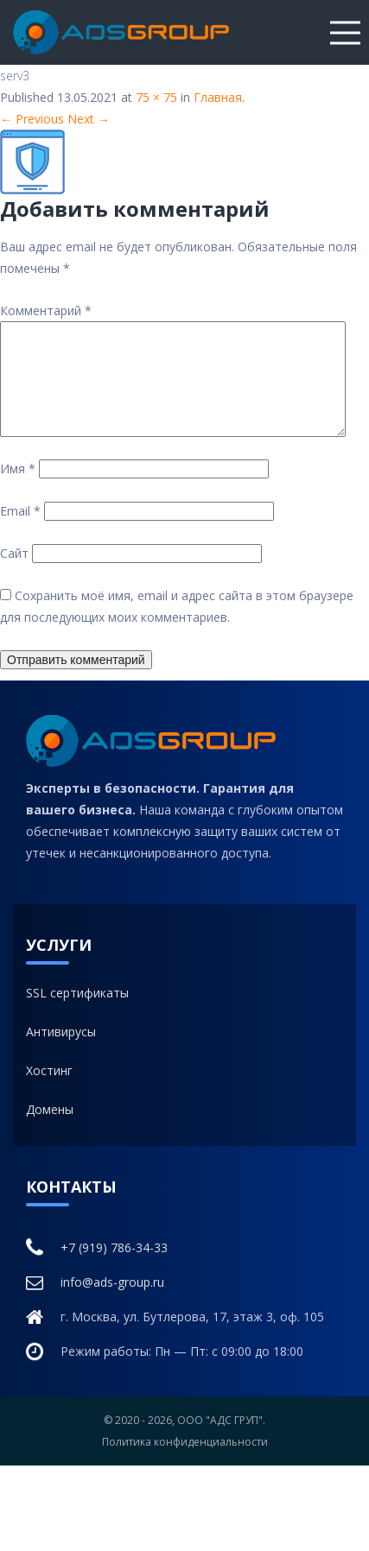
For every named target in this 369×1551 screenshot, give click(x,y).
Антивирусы (61, 1052)
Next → (88, 119)
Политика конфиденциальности (185, 1462)
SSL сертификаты (77, 1013)
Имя (17, 489)
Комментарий (46, 310)
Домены (49, 1130)
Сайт (14, 574)
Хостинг (49, 1091)
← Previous (32, 119)
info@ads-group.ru (95, 1303)
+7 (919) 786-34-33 (97, 1268)
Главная (218, 97)
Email (20, 531)
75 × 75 (156, 97)
